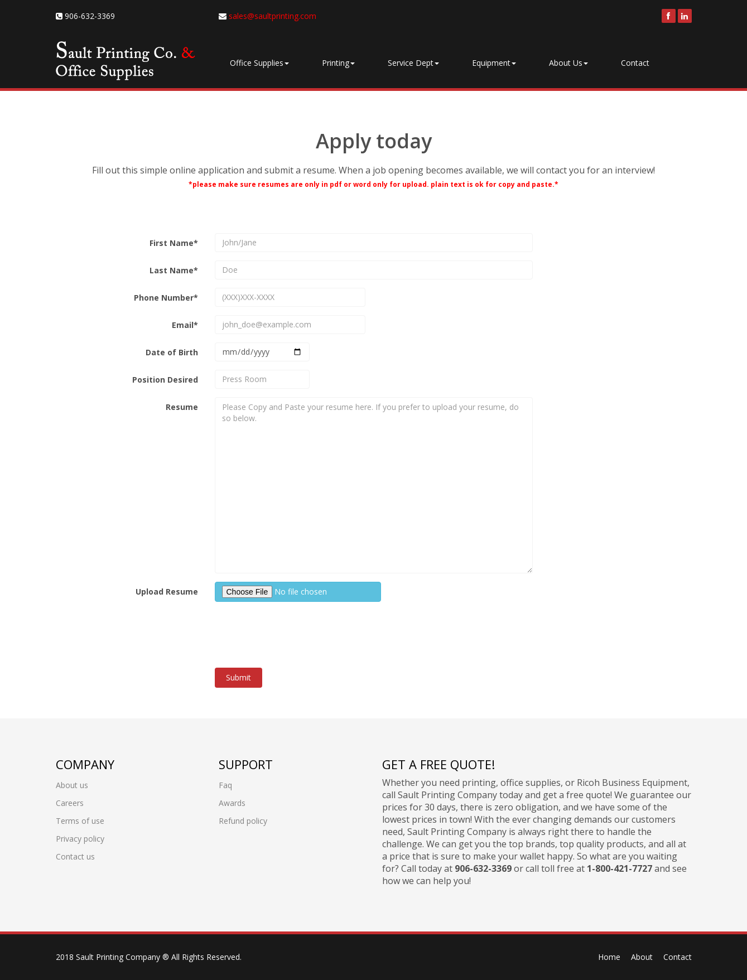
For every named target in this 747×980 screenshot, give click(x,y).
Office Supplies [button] (259, 62)
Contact (635, 62)
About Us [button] (568, 62)
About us (72, 785)
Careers (70, 803)
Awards (232, 803)
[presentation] (299, 632)
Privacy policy (80, 838)
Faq (225, 785)
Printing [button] (338, 62)
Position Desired (165, 379)
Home (609, 957)
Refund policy (243, 820)
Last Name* (174, 270)
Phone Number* (166, 297)
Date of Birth (172, 352)
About (642, 957)
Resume (182, 407)
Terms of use (80, 820)
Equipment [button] (494, 62)
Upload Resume (167, 591)
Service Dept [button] (413, 62)
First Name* (174, 243)
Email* (185, 325)
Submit (238, 677)
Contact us (75, 856)
